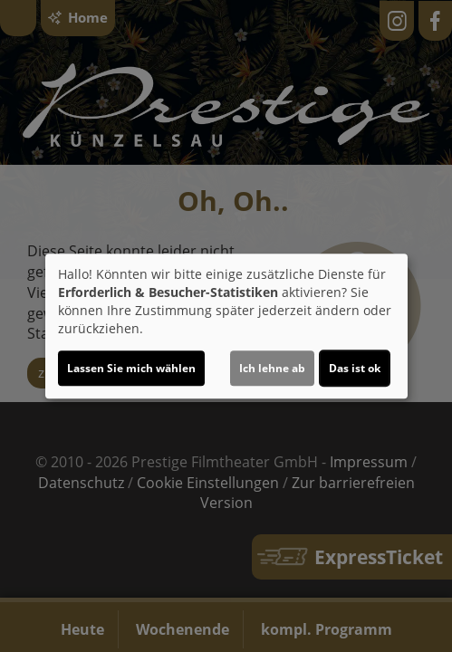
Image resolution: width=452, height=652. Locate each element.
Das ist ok (354, 368)
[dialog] (226, 326)
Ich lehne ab (272, 368)
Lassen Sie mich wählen (131, 368)
